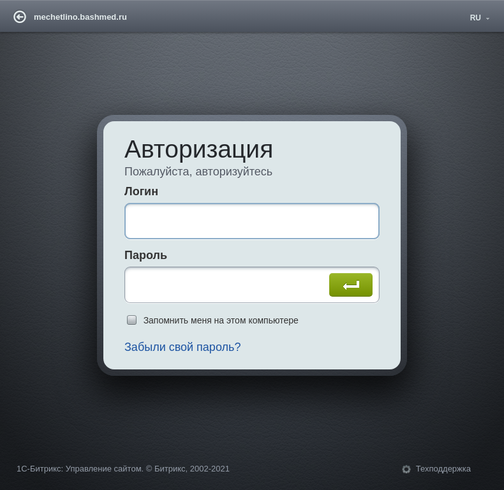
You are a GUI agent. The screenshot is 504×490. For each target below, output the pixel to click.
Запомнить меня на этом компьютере (221, 320)
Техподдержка (443, 468)
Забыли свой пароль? (182, 347)
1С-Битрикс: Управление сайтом (79, 468)
